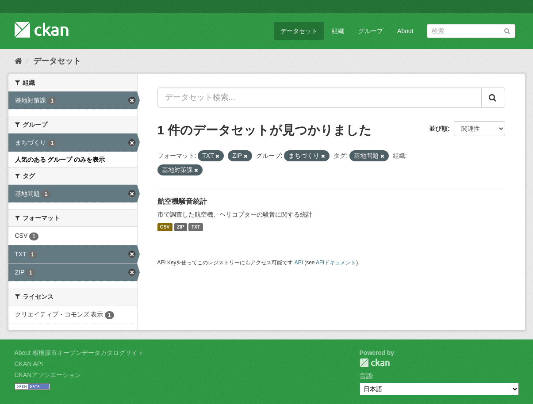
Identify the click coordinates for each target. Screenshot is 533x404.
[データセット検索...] (319, 98)
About (405, 30)
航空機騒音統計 (182, 201)
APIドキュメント (336, 262)
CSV (165, 227)
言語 (366, 376)
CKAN (375, 362)
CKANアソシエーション (48, 374)
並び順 (438, 128)
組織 (338, 30)
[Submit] (507, 30)
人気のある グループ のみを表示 (60, 159)
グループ (370, 30)
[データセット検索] (471, 31)
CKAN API (29, 363)
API (299, 262)
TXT (196, 227)
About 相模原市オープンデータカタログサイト (79, 352)
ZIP (180, 227)
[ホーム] (18, 61)
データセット (299, 30)
